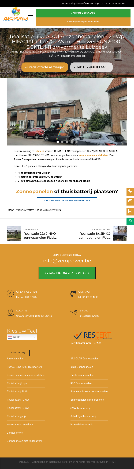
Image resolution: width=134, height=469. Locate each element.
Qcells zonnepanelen (82, 372)
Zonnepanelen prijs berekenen (87, 397)
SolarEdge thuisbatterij (83, 413)
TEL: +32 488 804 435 (115, 3)
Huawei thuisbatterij (81, 422)
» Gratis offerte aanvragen (45, 65)
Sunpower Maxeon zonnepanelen (89, 389)
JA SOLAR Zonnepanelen (84, 356)
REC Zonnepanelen (81, 380)
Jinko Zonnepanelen (81, 364)
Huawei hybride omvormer (20, 208)
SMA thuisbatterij (80, 405)
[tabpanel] (67, 109)
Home (15, 49)
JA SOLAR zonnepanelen (48, 208)
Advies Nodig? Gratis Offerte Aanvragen (81, 3)
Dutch (14, 335)
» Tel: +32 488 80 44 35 (91, 65)
